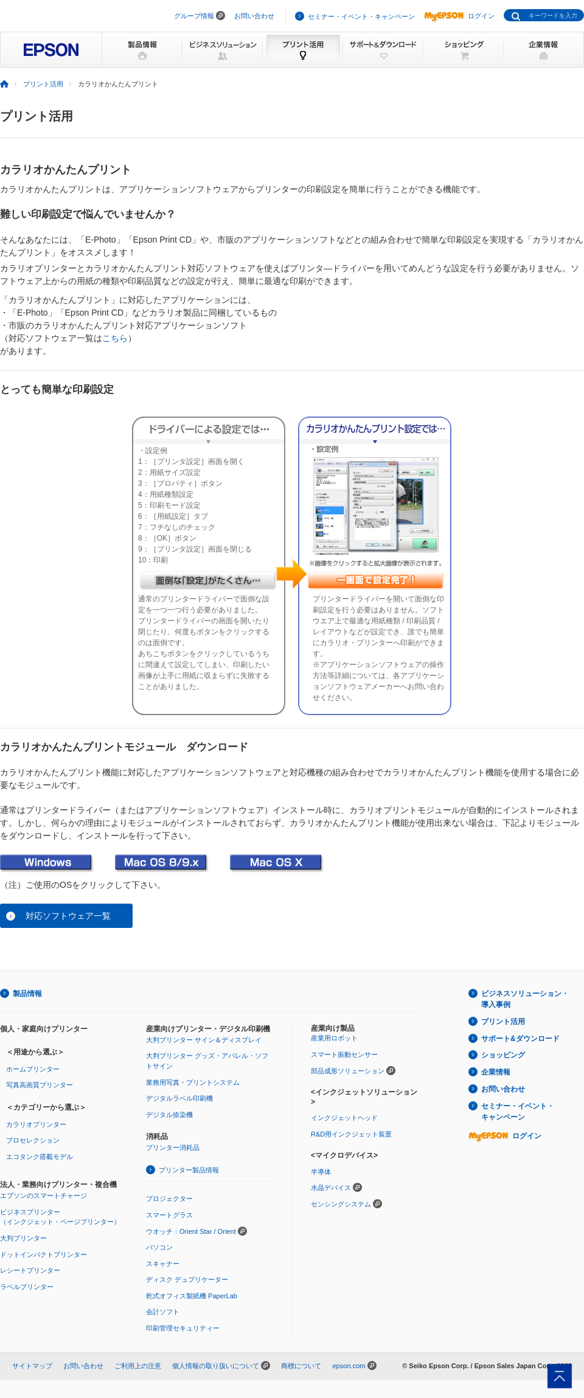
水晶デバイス (331, 1187)
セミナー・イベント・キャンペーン (361, 16)
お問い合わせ (254, 15)
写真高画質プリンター (39, 1084)
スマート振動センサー (344, 1054)
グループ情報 (194, 15)
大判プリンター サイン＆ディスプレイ (204, 1039)
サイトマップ (32, 1365)
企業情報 (495, 1072)
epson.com (348, 1365)
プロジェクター (169, 1198)
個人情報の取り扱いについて (215, 1365)
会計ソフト (162, 1311)
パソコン (159, 1247)
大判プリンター (23, 1238)
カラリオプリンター (36, 1124)
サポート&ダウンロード (520, 1038)
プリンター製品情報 (189, 1170)
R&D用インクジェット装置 (351, 1134)
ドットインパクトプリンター (43, 1254)
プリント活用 (43, 84)
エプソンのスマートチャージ (43, 1195)
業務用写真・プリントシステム (193, 1082)
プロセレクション (33, 1140)
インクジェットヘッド (344, 1117)
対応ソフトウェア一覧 (68, 916)
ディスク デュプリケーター (187, 1279)
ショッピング (503, 1055)
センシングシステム (341, 1204)
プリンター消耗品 (173, 1147)
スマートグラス (169, 1215)
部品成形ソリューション (347, 1070)
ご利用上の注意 (137, 1365)
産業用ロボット (334, 1038)
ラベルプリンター (27, 1286)
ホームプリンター (33, 1069)
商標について (301, 1365)
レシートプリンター (30, 1270)
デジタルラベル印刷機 (179, 1098)
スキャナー (162, 1263)
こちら (115, 338)
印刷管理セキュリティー (183, 1328)
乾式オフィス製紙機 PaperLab (191, 1295)
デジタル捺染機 (169, 1114)
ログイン (459, 15)
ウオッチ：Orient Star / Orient (191, 1231)
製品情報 (27, 993)
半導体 (321, 1171)
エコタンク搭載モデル (39, 1156)
